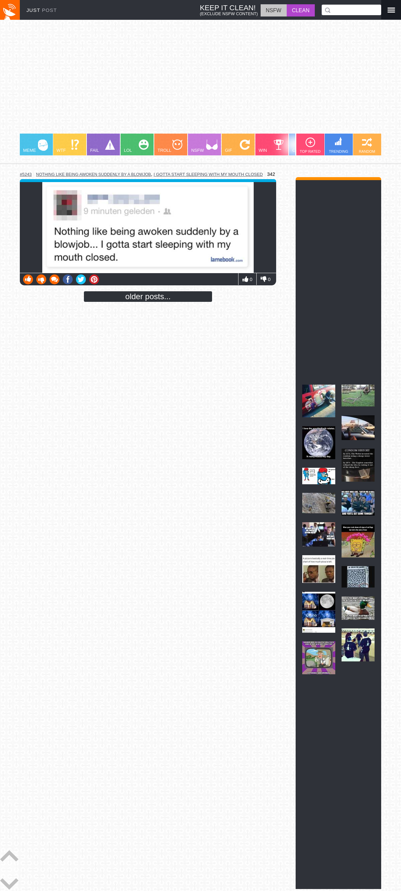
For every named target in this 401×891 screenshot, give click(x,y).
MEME (35, 146)
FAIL (102, 146)
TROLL (170, 146)
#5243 (26, 174)
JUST (41, 10)
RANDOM (367, 145)
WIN (271, 146)
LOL (136, 146)
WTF (67, 146)
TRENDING (338, 145)
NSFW (204, 146)
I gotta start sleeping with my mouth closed (208, 174)
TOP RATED (310, 145)
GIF (237, 146)
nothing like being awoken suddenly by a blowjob (93, 174)
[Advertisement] (200, 80)
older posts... (147, 296)
